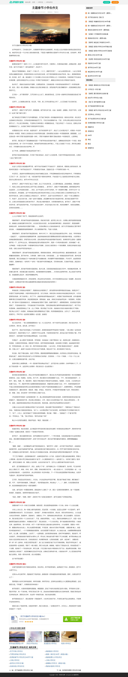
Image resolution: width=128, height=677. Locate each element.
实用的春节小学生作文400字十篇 (21, 657)
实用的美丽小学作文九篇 (96, 123)
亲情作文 (91, 131)
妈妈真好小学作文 (52, 651)
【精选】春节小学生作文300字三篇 (99, 110)
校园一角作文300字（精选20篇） (57, 654)
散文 (89, 144)
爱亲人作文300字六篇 (95, 55)
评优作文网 (62, 675)
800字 (90, 135)
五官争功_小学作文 (94, 114)
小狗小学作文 (15, 660)
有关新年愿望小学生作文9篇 (71, 670)
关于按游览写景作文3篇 (96, 106)
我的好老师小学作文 (53, 666)
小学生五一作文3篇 (94, 89)
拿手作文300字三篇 (94, 67)
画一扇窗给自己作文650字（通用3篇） (100, 26)
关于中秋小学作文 (16, 651)
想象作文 (91, 127)
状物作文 (91, 148)
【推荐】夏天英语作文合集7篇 (98, 93)
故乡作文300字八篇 (94, 76)
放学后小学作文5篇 (17, 663)
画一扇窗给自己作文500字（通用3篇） (100, 13)
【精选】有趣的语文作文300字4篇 (99, 21)
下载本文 (56, 12)
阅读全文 (50, 12)
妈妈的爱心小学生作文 (54, 657)
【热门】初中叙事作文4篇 (96, 102)
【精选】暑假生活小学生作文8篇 (99, 85)
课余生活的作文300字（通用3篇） (99, 30)
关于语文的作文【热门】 (96, 17)
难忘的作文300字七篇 (95, 72)
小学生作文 (49, 2)
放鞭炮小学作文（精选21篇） (56, 663)
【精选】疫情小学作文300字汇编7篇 (100, 51)
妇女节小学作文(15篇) (95, 98)
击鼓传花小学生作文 (17, 666)
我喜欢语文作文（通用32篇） (97, 38)
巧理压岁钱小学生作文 (18, 654)
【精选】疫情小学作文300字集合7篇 (100, 46)
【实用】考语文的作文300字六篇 (99, 59)
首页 (33, 2)
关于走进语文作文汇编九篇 (97, 118)
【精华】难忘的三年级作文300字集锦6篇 (100, 42)
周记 (89, 139)
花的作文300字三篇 (94, 63)
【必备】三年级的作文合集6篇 (98, 34)
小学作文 (40, 2)
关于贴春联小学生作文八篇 (24, 670)
